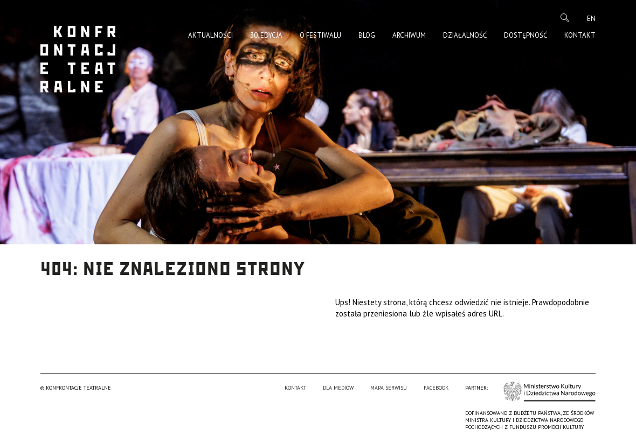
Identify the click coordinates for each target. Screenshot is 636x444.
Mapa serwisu (388, 387)
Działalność (465, 35)
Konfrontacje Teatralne (78, 59)
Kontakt (580, 35)
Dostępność (525, 35)
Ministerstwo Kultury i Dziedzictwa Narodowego (549, 391)
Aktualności (210, 35)
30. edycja (266, 35)
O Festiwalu (320, 35)
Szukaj (565, 17)
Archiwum (409, 35)
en (591, 18)
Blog (366, 35)
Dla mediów (338, 387)
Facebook (436, 387)
